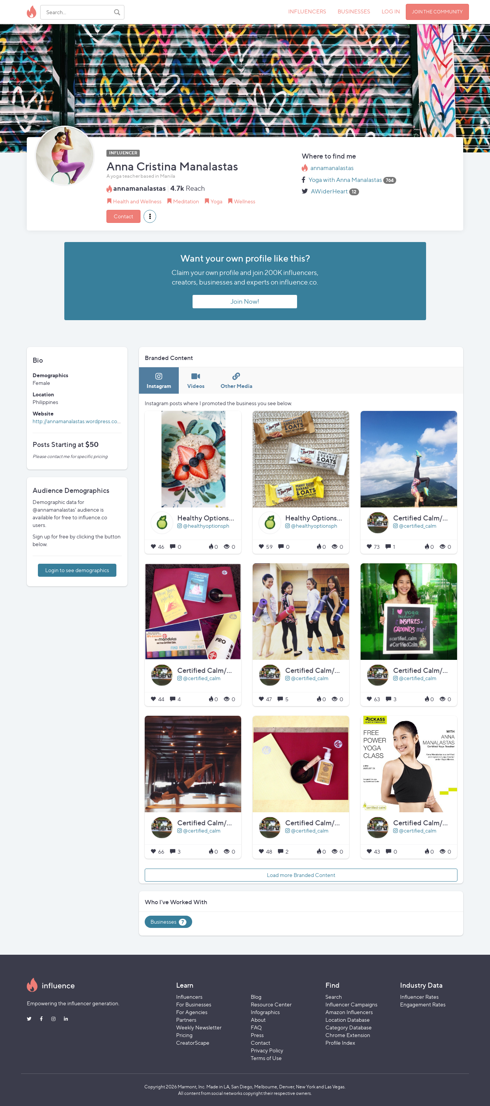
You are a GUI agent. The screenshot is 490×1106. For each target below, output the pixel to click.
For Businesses (193, 1004)
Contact (123, 216)
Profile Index (340, 1042)
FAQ (256, 1027)
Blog (256, 996)
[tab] (159, 380)
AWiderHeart (329, 191)
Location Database (347, 1019)
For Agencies (191, 1012)
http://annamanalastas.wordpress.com (77, 421)
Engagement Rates (423, 1004)
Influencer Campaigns (351, 1004)
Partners (186, 1019)
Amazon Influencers (349, 1012)
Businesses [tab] (168, 922)
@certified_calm (414, 525)
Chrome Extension (347, 1035)
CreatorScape (192, 1042)
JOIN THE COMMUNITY (437, 12)
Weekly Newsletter (199, 1027)
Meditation (186, 201)
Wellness (244, 201)
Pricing (184, 1035)
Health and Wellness (137, 201)
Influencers (189, 996)
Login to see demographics (77, 570)
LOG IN (391, 11)
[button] (150, 216)
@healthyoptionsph (203, 525)
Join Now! (244, 301)
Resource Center (271, 1004)
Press (257, 1035)
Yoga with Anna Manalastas (345, 179)
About (258, 1019)
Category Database (348, 1027)
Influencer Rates (419, 996)
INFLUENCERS (307, 11)
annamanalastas (332, 168)
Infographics (265, 1012)
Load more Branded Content (301, 875)
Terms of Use (266, 1058)
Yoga (216, 201)
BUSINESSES (354, 11)
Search (333, 996)
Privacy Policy (267, 1050)
